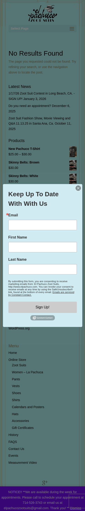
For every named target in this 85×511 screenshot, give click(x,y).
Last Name (17, 259)
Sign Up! (42, 307)
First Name (17, 237)
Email (13, 215)
